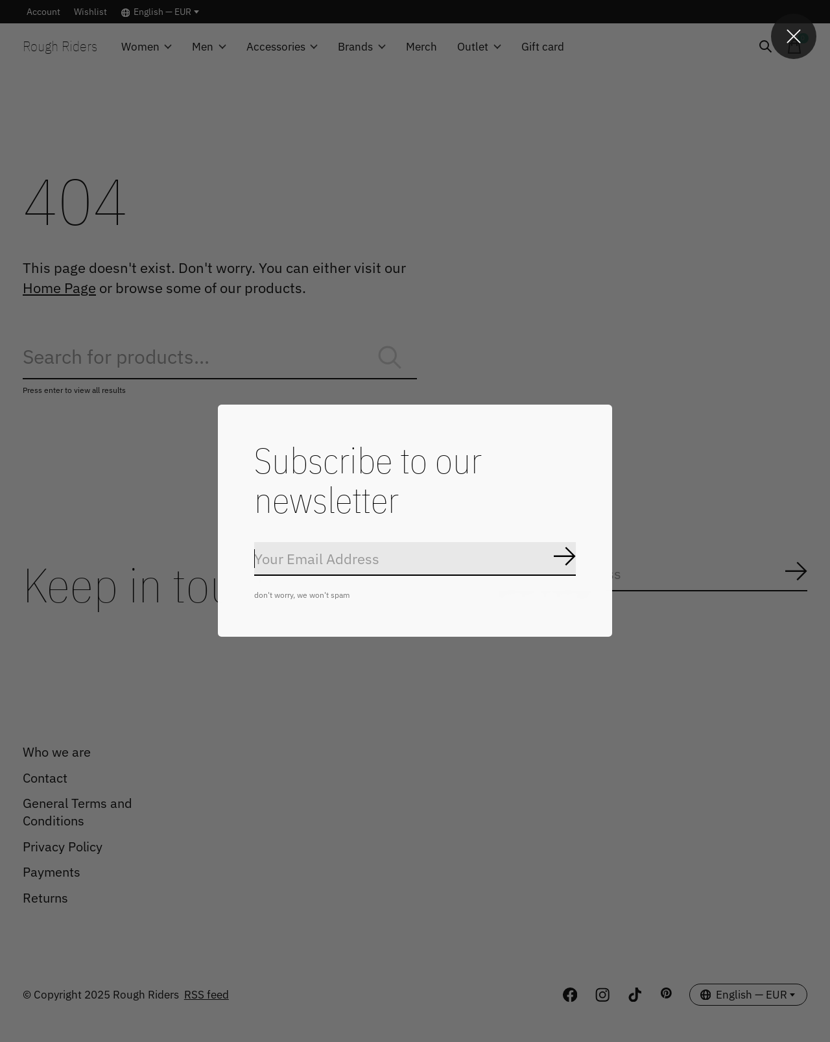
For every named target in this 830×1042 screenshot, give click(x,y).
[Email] (415, 567)
